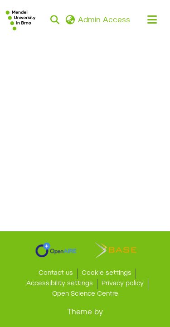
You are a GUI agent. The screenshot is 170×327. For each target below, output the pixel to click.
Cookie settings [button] (106, 273)
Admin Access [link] (104, 20)
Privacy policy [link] (123, 284)
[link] (56, 250)
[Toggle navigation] (152, 20)
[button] (20, 20)
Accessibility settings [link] (59, 284)
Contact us (56, 273)
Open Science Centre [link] (85, 294)
